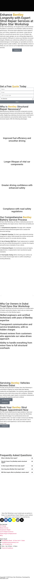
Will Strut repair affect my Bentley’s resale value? (15, 472)
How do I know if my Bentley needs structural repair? (14, 462)
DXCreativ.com (4, 578)
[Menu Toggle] (31, 5)
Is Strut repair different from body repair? (13, 466)
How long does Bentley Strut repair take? (12, 469)
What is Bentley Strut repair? (9, 458)
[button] (1, 296)
